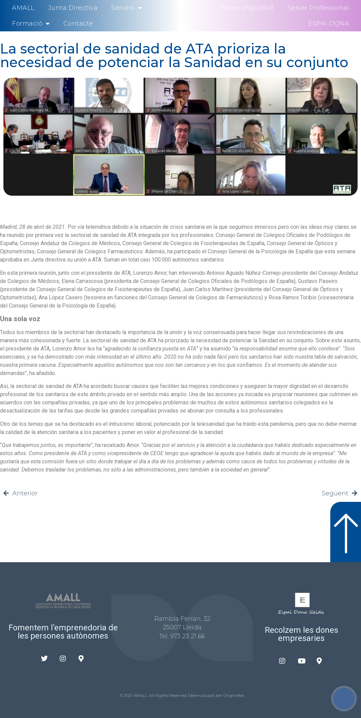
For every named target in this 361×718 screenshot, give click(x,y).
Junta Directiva (73, 8)
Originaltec (234, 695)
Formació (31, 23)
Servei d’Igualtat (247, 8)
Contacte (78, 23)
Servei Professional (318, 8)
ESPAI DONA (328, 23)
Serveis (126, 7)
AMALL (23, 8)
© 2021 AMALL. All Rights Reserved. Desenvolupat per (171, 695)
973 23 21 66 (187, 636)
